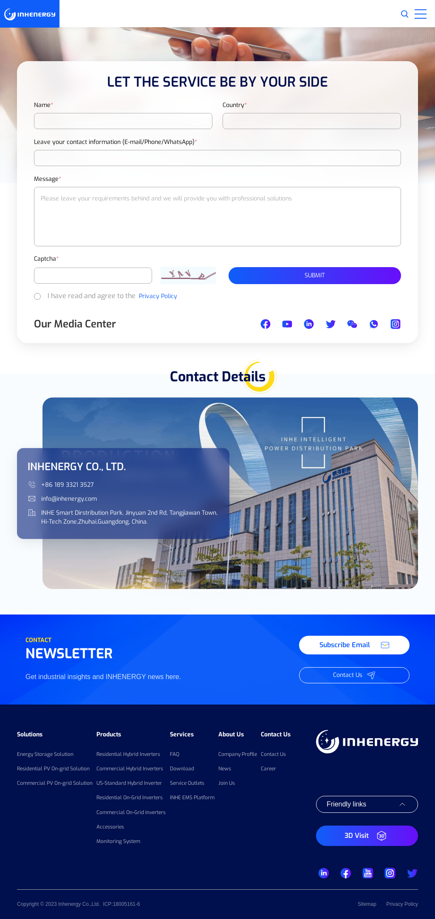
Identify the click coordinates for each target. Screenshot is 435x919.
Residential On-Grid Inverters (129, 797)
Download (182, 768)
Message (47, 179)
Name (43, 105)
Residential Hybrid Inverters (128, 754)
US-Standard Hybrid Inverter (129, 783)
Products (108, 734)
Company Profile (237, 754)
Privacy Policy (158, 296)
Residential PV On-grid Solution (53, 768)
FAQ (174, 754)
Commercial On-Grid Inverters (131, 812)
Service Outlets (187, 783)
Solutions (29, 734)
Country (235, 105)
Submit (315, 275)
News (224, 768)
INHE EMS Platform (192, 797)
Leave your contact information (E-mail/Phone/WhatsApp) (115, 142)
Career (268, 768)
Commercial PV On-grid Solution (55, 783)
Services (182, 734)
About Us (231, 734)
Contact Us (276, 734)
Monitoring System (118, 841)
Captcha (46, 259)
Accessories (110, 826)
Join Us (226, 783)
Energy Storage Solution (45, 754)
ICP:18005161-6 (121, 904)
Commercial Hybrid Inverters (129, 768)
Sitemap (367, 904)
